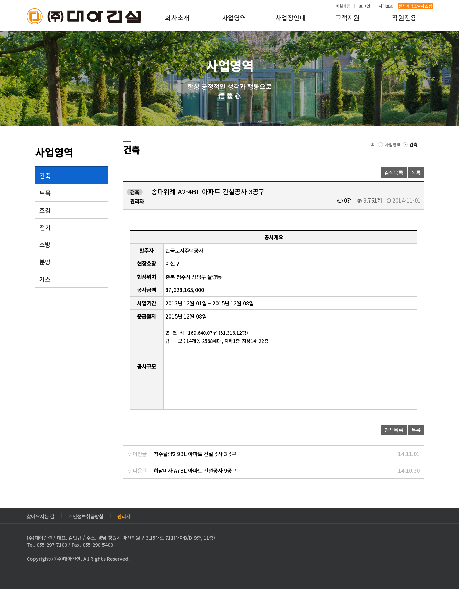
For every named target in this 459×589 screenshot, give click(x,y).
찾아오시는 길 (40, 515)
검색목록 (393, 172)
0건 (344, 200)
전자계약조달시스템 (415, 6)
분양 (45, 261)
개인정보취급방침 (86, 515)
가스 (45, 279)
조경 (45, 210)
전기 (45, 227)
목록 (416, 172)
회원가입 (343, 6)
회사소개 (177, 17)
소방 (45, 244)
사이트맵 (386, 6)
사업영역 (234, 17)
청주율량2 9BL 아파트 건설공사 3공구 (195, 453)
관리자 (124, 515)
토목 (45, 192)
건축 (45, 175)
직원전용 (404, 17)
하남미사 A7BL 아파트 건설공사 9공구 (195, 470)
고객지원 (347, 17)
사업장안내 (290, 17)
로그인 (364, 6)
